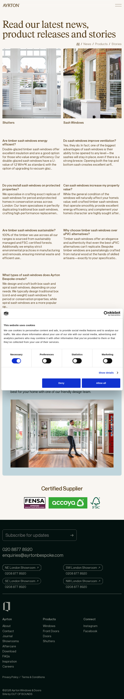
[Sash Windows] (92, 83)
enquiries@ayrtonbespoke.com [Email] (32, 555)
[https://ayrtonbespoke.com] (11, 5)
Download (9, 651)
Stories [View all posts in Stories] (117, 44)
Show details (106, 372)
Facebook (90, 631)
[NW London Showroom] (83, 581)
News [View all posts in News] (87, 44)
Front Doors (51, 631)
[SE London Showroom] (21, 581)
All (78, 44)
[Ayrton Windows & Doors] (6, 607)
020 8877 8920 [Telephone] (17, 549)
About (6, 626)
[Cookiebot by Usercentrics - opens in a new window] (106, 313)
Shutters (49, 641)
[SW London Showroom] (83, 568)
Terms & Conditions (33, 677)
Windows (49, 626)
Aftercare (9, 646)
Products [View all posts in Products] (101, 44)
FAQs (6, 656)
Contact (8, 631)
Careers (8, 666)
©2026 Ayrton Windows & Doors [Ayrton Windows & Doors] (21, 690)
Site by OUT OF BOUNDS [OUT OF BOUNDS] (17, 694)
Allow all (101, 383)
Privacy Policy (10, 677)
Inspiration (9, 661)
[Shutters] (31, 83)
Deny (61, 383)
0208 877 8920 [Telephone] (15, 573)
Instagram (90, 626)
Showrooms (10, 641)
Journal (7, 636)
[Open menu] (118, 5)
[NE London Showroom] (21, 568)
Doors (47, 636)
